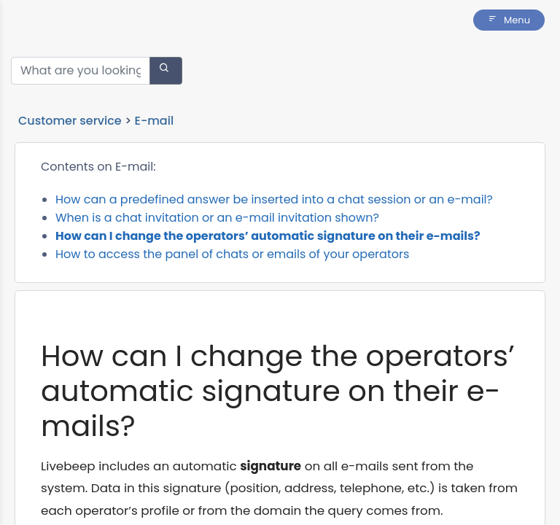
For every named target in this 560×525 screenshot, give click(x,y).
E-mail (154, 120)
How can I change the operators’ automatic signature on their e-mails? (268, 236)
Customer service (70, 120)
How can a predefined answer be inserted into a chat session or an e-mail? (274, 199)
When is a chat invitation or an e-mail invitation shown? (217, 217)
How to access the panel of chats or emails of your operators (232, 254)
